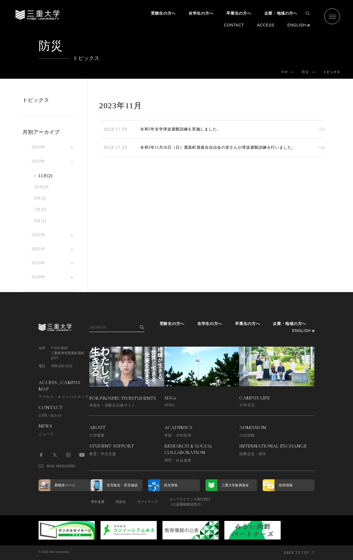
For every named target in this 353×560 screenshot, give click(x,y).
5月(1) (40, 220)
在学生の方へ (201, 13)
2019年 (38, 263)
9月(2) (40, 198)
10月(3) (41, 187)
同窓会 (121, 502)
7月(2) (40, 209)
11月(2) (45, 175)
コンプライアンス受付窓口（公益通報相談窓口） (190, 501)
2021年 (38, 249)
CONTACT (234, 25)
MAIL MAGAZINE (57, 466)
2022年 (38, 234)
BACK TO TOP (296, 553)
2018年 (38, 277)
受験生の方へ (163, 13)
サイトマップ (147, 502)
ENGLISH (296, 25)
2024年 (38, 147)
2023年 (38, 161)
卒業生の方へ (238, 13)
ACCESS (265, 25)
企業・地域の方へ (281, 13)
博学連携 (97, 502)
